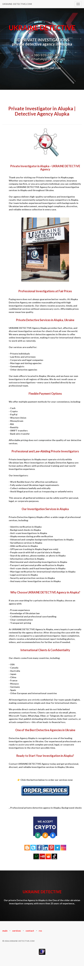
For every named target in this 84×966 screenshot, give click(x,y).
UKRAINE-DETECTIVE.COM (17, 4)
